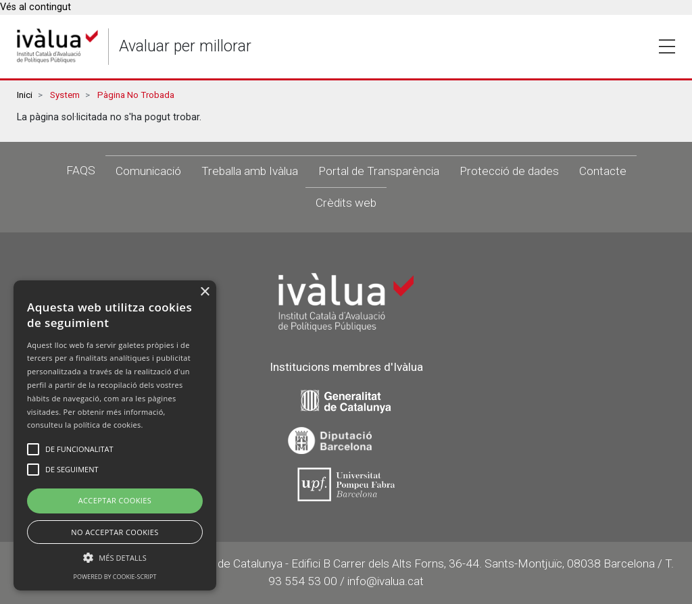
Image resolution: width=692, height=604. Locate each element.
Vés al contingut (35, 7)
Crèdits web (346, 202)
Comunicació (148, 171)
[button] (115, 557)
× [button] (204, 292)
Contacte (602, 171)
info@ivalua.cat (385, 581)
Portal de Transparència (378, 171)
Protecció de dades (509, 171)
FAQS (80, 170)
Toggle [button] (667, 46)
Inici (24, 95)
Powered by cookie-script (115, 576)
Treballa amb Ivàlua (249, 171)
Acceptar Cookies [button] (115, 500)
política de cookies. (108, 425)
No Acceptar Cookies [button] (115, 532)
